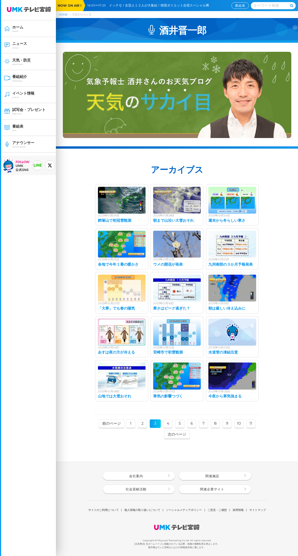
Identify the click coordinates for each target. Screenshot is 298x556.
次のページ (177, 434)
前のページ (111, 423)
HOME (63, 14)
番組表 (240, 5)
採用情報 (238, 510)
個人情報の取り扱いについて (142, 510)
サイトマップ (257, 510)
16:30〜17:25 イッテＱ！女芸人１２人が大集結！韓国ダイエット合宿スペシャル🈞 (149, 5)
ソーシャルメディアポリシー (184, 510)
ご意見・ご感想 (217, 510)
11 (250, 423)
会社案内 (136, 476)
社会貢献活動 (136, 489)
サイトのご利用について (103, 510)
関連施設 (212, 476)
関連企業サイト (212, 489)
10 (239, 423)
